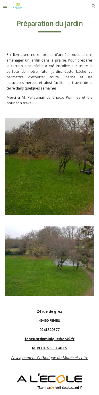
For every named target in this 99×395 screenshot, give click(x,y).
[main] (49, 25)
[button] (5, 6)
